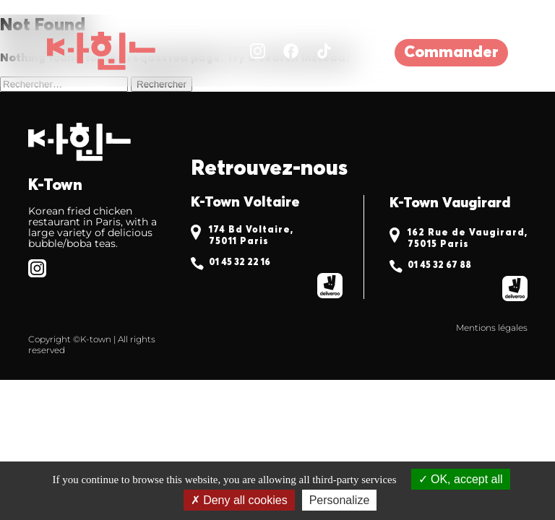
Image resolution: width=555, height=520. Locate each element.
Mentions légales (492, 327)
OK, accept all (460, 479)
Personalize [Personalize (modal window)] (339, 500)
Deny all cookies (239, 500)
